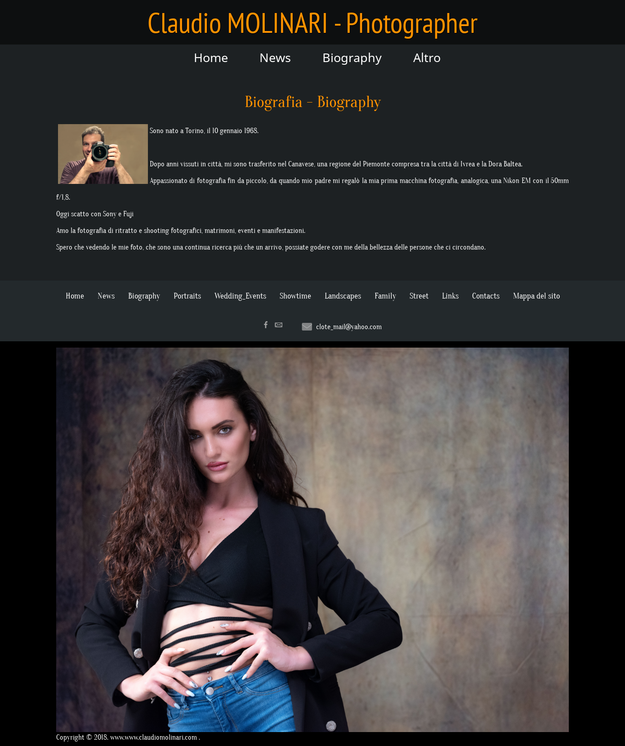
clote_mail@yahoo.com (349, 327)
